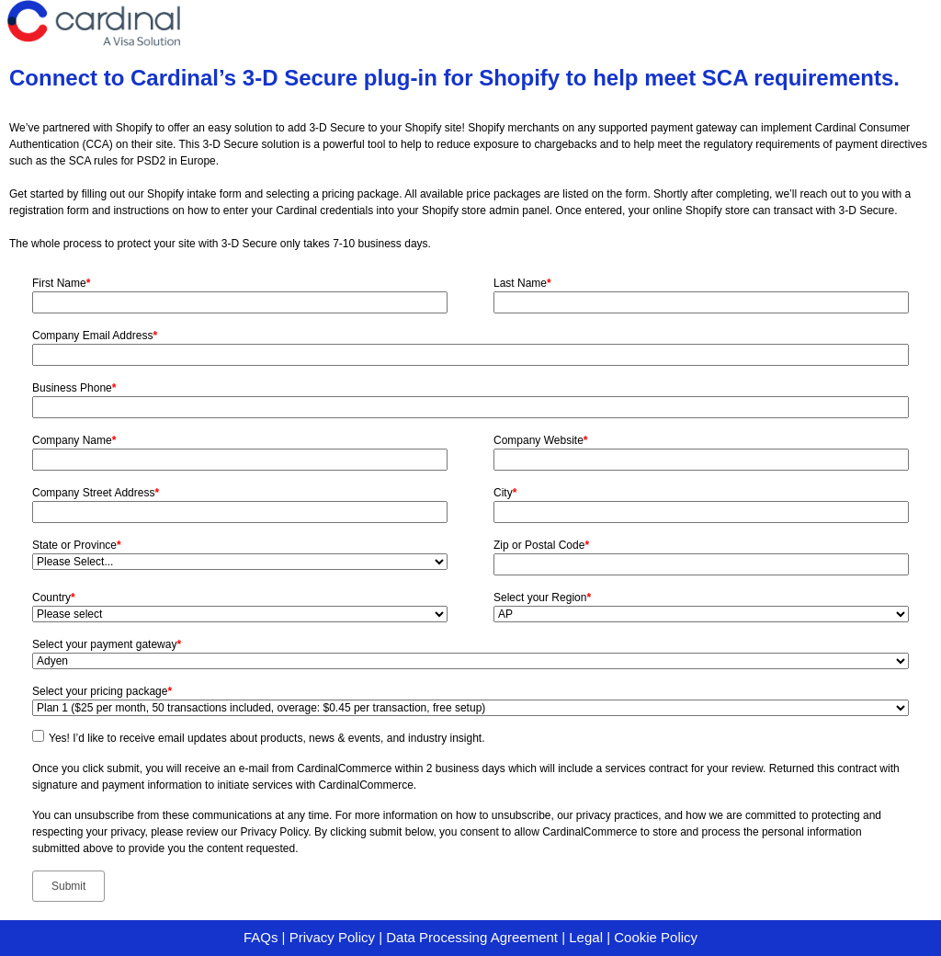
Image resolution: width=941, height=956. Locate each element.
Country (53, 597)
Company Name (74, 440)
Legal (586, 937)
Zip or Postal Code (541, 545)
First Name (61, 283)
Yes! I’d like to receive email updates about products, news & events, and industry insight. (267, 738)
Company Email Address (94, 335)
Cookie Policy (655, 937)
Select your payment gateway (106, 644)
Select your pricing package (102, 691)
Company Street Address (95, 492)
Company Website (540, 440)
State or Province (76, 545)
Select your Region (542, 597)
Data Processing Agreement (472, 937)
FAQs (261, 937)
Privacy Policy (332, 937)
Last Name (522, 283)
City (504, 492)
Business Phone (74, 387)
